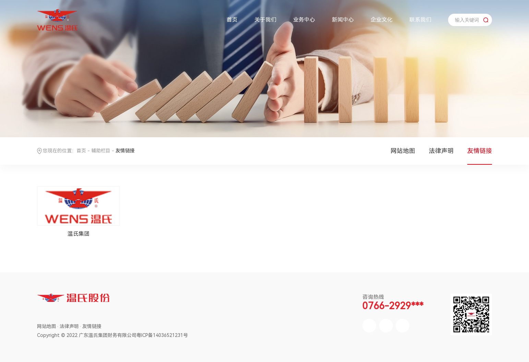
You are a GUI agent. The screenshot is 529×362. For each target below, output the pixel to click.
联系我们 (420, 19)
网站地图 (402, 150)
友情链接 (479, 150)
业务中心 (304, 19)
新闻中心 (343, 19)
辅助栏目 (100, 150)
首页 (232, 19)
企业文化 (382, 19)
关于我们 (265, 19)
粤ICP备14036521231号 (162, 335)
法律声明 (441, 150)
